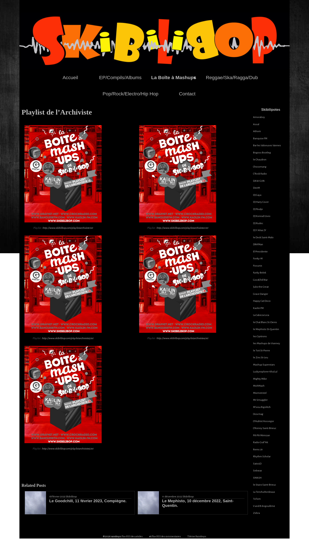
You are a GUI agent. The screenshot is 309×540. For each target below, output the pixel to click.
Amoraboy (259, 117)
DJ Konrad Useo (261, 216)
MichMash (258, 385)
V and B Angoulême (264, 506)
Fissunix (257, 265)
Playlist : (63, 228)
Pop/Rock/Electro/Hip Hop (130, 93)
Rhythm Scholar (262, 456)
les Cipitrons (260, 336)
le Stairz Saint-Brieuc (264, 484)
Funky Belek (259, 272)
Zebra (256, 513)
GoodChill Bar (260, 280)
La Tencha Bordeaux (264, 492)
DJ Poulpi (258, 209)
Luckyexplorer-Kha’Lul (265, 371)
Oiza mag (258, 414)
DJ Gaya (257, 195)
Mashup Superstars (264, 364)
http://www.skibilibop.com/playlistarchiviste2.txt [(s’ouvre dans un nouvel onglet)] (182, 228)
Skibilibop (71, 496)
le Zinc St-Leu (260, 357)
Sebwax (257, 470)
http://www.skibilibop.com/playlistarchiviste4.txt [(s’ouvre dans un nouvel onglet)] (182, 338)
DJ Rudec (258, 223)
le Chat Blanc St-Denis (265, 322)
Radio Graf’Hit (260, 442)
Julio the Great (261, 287)
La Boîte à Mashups (173, 77)
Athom (257, 131)
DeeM (256, 188)
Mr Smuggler (260, 400)
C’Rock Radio (260, 173)
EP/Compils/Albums (120, 77)
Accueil (70, 77)
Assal (256, 124)
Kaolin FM (258, 308)
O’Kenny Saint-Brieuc (264, 428)
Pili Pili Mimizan (261, 435)
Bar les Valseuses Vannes (267, 145)
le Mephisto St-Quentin (266, 329)
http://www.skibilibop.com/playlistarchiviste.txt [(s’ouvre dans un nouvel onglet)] (67, 228)
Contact (187, 93)
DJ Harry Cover (261, 202)
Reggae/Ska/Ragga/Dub (232, 77)
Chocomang (259, 166)
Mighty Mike (260, 379)
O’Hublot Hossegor (263, 421)
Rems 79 (258, 449)
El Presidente (260, 251)
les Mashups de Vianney (266, 343)
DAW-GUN (258, 181)
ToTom (257, 499)
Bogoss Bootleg (262, 152)
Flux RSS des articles (132, 535)
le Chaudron (259, 159)
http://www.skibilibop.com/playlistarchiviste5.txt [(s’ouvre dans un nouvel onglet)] (67, 448)
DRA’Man (258, 244)
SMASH (257, 477)
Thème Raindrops (196, 535)
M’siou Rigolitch (262, 407)
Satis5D (257, 463)
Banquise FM (260, 138)
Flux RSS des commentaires (166, 535)
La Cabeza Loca (261, 315)
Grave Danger (260, 294)
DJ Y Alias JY (259, 230)
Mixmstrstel (260, 393)
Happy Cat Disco (262, 301)
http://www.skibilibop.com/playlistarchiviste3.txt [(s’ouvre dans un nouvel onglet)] (67, 338)
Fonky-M (258, 258)
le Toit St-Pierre (261, 350)
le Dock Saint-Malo (263, 237)
